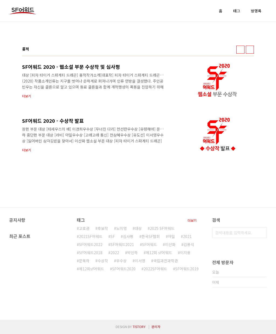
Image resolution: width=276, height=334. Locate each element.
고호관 (84, 228)
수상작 (103, 260)
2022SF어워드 (155, 268)
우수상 (121, 260)
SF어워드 (149, 244)
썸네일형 (240, 50)
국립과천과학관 (165, 260)
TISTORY (139, 326)
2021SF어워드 (90, 236)
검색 (261, 232)
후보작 (103, 228)
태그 (236, 10)
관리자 (155, 326)
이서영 (140, 260)
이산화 (170, 244)
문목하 (84, 260)
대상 (138, 228)
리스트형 (250, 50)
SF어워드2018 (90, 252)
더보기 (192, 220)
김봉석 (189, 244)
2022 (115, 252)
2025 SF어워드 (162, 228)
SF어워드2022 (90, 244)
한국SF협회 (151, 236)
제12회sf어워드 (91, 268)
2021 (187, 236)
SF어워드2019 (187, 268)
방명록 (256, 10)
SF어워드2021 (122, 244)
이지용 (185, 252)
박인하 (132, 252)
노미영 (121, 228)
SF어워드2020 (124, 268)
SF (113, 236)
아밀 (171, 236)
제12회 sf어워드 (159, 252)
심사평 (128, 236)
